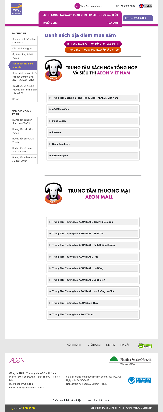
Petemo (56, 132)
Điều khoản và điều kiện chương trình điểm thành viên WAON (24, 90)
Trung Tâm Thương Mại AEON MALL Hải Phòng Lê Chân (83, 291)
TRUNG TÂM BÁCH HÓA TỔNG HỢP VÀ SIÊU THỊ (94, 44)
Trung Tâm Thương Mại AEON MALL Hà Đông (77, 268)
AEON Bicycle (60, 155)
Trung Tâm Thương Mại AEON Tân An (73, 314)
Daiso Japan (59, 121)
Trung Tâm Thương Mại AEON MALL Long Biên (78, 279)
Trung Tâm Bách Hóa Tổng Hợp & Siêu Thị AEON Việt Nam (85, 97)
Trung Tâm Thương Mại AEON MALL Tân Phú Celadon (82, 222)
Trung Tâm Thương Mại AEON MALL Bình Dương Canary (83, 245)
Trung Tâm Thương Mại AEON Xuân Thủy (75, 303)
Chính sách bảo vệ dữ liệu (67, 400)
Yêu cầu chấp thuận (99, 400)
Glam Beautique (61, 144)
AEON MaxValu (60, 109)
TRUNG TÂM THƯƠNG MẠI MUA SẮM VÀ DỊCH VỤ (93, 50)
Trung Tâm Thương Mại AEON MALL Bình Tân (77, 233)
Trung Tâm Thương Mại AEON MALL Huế (75, 256)
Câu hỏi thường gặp (22, 48)
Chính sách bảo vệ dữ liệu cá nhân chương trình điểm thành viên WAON (24, 77)
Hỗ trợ (15, 99)
